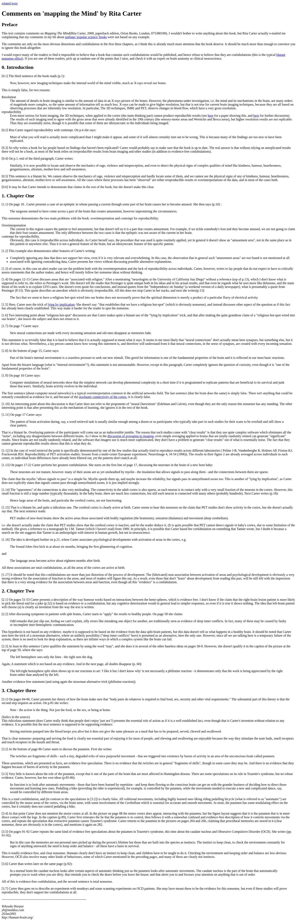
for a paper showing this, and (233, 115)
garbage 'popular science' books (86, 37)
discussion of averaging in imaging (130, 436)
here (210, 115)
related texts (10, 3)
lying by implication (61, 304)
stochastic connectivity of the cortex (103, 397)
